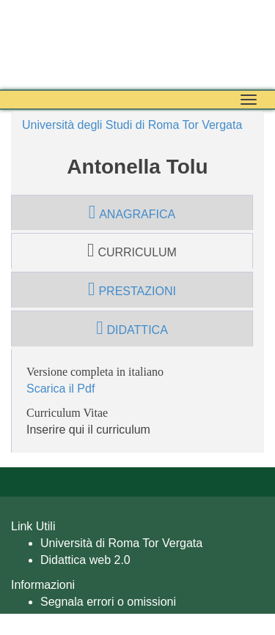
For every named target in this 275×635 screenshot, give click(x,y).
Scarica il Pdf (60, 388)
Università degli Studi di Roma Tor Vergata (132, 125)
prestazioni (132, 289)
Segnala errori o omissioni (108, 601)
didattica (132, 328)
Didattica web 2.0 (85, 560)
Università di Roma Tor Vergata (121, 543)
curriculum (132, 250)
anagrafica (132, 212)
